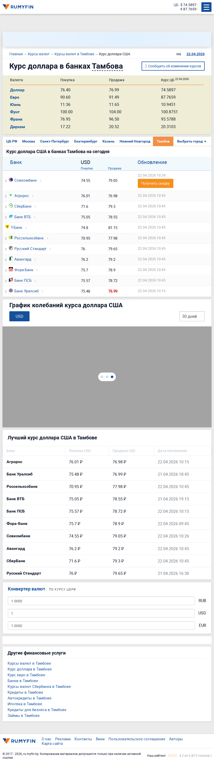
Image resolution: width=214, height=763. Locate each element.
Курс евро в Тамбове (26, 674)
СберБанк (20, 206)
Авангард (20, 259)
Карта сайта (52, 743)
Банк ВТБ (20, 216)
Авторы (176, 739)
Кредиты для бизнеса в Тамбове (37, 709)
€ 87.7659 (188, 9)
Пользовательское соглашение (137, 739)
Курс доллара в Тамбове (30, 669)
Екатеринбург (85, 141)
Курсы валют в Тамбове (29, 663)
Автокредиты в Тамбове (29, 698)
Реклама (63, 739)
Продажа (114, 168)
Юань (15, 104)
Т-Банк (13, 227)
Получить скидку (155, 183)
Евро (14, 97)
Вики (100, 739)
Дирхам (17, 126)
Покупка (87, 168)
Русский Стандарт (27, 248)
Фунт (15, 111)
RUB (202, 600)
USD (202, 613)
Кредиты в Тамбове (25, 692)
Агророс (19, 195)
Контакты (83, 739)
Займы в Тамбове (24, 715)
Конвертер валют (26, 588)
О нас (46, 739)
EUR (202, 625)
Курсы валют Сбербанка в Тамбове (39, 686)
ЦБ (176, 5)
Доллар (17, 90)
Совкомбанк (23, 180)
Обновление (152, 162)
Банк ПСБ (20, 280)
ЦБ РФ (11, 141)
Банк (16, 162)
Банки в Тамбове (23, 680)
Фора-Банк (21, 269)
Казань (108, 141)
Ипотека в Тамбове (25, 703)
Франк (16, 119)
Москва (28, 141)
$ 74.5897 (188, 5)
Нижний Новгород (135, 141)
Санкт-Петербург (54, 141)
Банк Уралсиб (24, 290)
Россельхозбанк (26, 237)
